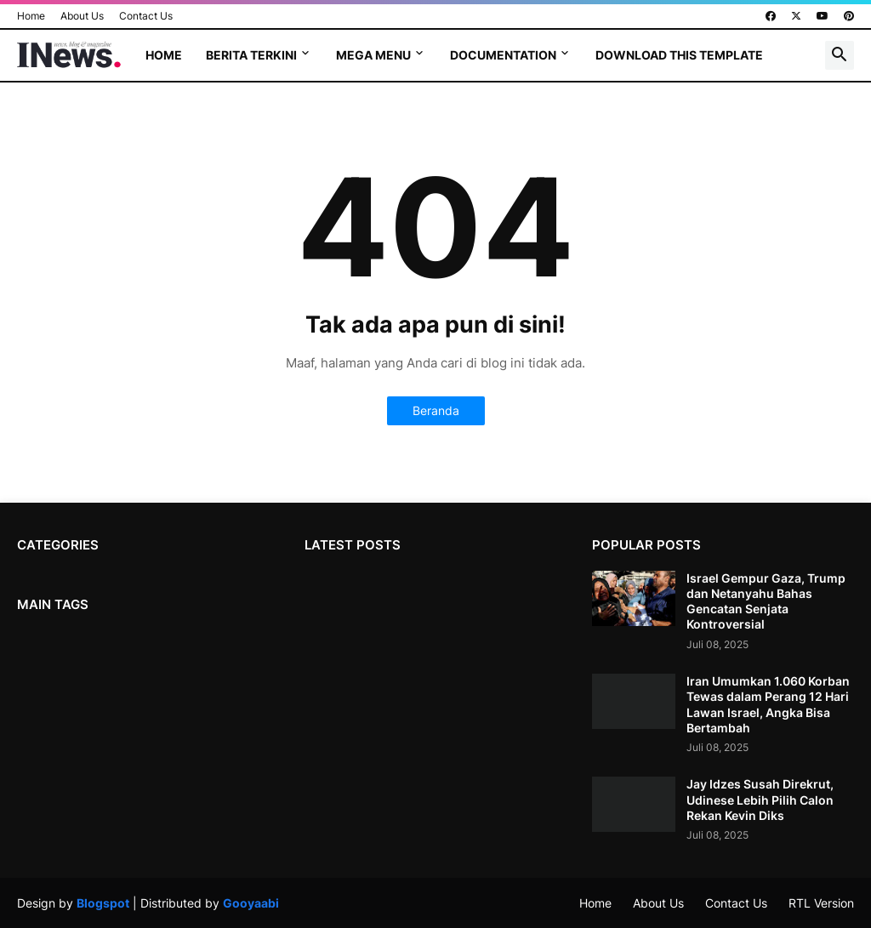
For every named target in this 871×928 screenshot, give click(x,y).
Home (31, 15)
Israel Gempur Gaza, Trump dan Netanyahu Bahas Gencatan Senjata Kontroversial (765, 601)
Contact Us (146, 15)
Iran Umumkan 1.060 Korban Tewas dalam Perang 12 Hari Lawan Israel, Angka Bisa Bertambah (768, 704)
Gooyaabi (251, 903)
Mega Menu (373, 55)
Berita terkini (251, 55)
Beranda (436, 410)
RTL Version (821, 903)
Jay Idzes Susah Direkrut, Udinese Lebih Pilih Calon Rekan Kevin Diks (760, 799)
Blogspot (103, 903)
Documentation (503, 55)
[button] (839, 55)
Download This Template (679, 55)
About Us (82, 15)
